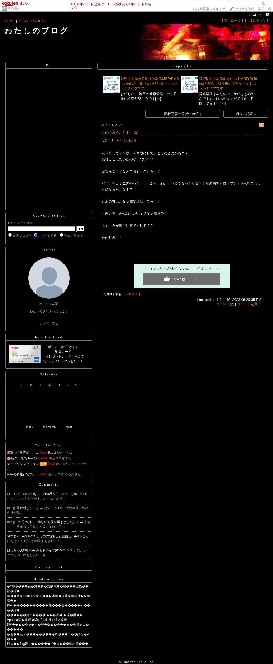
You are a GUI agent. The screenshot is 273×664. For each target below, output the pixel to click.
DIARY (23, 21)
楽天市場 (264, 9)
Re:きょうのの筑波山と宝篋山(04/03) (55, 536)
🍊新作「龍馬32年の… (23, 458)
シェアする (133, 294)
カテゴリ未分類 (126, 140)
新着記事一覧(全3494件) (182, 114)
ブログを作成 (244, 9)
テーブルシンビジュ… (23, 464)
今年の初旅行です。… (23, 474)
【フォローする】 (234, 21)
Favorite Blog (49, 445)
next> (69, 426)
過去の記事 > (246, 114)
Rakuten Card (48, 337)
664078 (256, 15)
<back (29, 426)
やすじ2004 (15, 536)
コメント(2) (225, 304)
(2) (136, 132)
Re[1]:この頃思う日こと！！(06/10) (56, 494)
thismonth (49, 426)
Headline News (49, 579)
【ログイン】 (259, 21)
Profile (49, 250)
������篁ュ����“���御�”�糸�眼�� (45, 615)
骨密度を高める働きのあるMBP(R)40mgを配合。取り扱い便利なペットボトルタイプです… (150, 83)
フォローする (48, 323)
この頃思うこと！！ (117, 132)
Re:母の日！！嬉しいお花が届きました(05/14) (50, 522)
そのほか (13, 8)
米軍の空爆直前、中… (23, 452)
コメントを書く (249, 304)
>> (209, 9)
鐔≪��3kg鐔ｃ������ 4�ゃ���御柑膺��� (47, 644)
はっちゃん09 (17, 550)
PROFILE (39, 21)
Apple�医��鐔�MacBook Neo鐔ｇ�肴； (38, 620)
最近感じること (28, 508)
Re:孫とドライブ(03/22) (48, 550)
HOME (9, 21)
